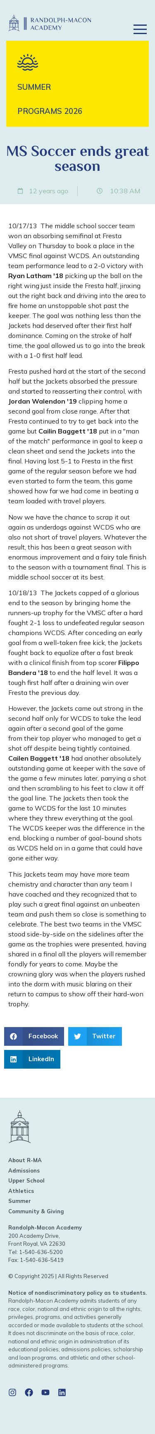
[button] (140, 18)
